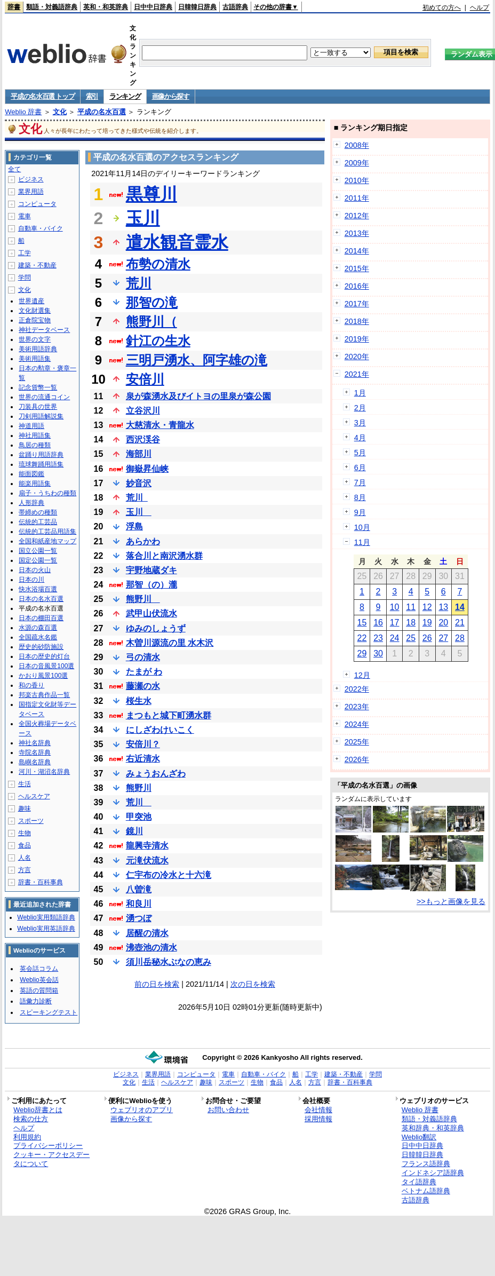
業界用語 (31, 191)
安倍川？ (143, 744)
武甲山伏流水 (151, 613)
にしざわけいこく (160, 729)
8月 (360, 497)
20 (443, 622)
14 (460, 607)
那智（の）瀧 (151, 584)
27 (443, 638)
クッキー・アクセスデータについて (51, 1159)
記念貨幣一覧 (38, 387)
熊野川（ (151, 321)
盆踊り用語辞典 (41, 454)
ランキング (125, 96)
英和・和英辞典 (105, 7)
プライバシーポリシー (48, 1146)
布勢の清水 (158, 264)
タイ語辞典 (419, 1182)
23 (378, 638)
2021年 (357, 374)
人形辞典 (31, 502)
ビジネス (31, 179)
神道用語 (31, 426)
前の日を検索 (156, 984)
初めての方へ (441, 7)
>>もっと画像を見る (451, 901)
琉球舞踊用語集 (41, 464)
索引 (92, 96)
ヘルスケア (34, 796)
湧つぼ (138, 918)
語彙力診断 (36, 1001)
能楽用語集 (35, 483)
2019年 (357, 339)
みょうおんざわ (156, 773)
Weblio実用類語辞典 (46, 917)
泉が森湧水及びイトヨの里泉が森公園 (198, 396)
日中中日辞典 (153, 7)
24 (395, 638)
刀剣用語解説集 (41, 416)
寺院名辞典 (35, 752)
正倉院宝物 (35, 320)
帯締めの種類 (38, 512)
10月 (362, 527)
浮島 (134, 526)
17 (395, 622)
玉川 (143, 218)
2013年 (357, 233)
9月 (360, 512)
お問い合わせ (228, 1110)
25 (411, 638)
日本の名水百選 (41, 599)
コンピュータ (37, 204)
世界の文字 (35, 339)
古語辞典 (235, 7)
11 (411, 607)
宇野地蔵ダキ (151, 570)
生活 (24, 784)
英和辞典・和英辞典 (433, 1128)
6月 (360, 467)
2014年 (357, 251)
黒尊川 (151, 194)
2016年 (357, 286)
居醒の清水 (147, 933)
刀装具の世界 (38, 406)
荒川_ (137, 497)
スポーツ (31, 821)
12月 (362, 675)
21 (460, 622)
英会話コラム (39, 968)
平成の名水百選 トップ (42, 96)
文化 (60, 112)
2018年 (357, 321)
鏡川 (134, 831)
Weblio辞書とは (37, 1110)
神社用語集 (35, 435)
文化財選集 (35, 310)
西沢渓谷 (143, 439)
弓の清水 (143, 657)
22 (362, 638)
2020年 (357, 356)
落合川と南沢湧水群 (164, 555)
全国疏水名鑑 (38, 637)
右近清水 (143, 758)
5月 (360, 452)
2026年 (357, 759)
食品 (24, 845)
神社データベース (44, 330)
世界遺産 (31, 301)
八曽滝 (138, 889)
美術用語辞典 (38, 349)
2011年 (357, 198)
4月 (360, 437)
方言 (24, 870)
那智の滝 (152, 302)
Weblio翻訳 (419, 1137)
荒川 (138, 283)
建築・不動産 (37, 265)
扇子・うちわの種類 (47, 493)
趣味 (24, 808)
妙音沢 (138, 483)
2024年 (357, 724)
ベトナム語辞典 (426, 1191)
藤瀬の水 (143, 686)
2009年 (357, 162)
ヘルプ (479, 7)
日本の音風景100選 (46, 666)
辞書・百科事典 (40, 882)
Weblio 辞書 (23, 112)
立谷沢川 (143, 410)
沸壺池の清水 (151, 947)
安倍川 (145, 379)
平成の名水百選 (101, 112)
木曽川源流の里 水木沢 (169, 642)
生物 (24, 833)
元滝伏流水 (147, 860)
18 (411, 622)
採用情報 (318, 1119)
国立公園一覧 (38, 550)
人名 (24, 857)
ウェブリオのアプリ (141, 1110)
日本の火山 (35, 570)
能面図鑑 (31, 474)
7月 (360, 482)
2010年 (357, 180)
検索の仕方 (30, 1119)
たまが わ (144, 671)
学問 (24, 277)
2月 (360, 407)
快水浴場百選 (38, 589)
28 (460, 638)
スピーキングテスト (48, 1012)
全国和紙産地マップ (47, 541)
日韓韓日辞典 (197, 7)
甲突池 (138, 816)
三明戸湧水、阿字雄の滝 (196, 360)
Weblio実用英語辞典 (46, 928)
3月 (360, 422)
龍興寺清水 (147, 845)
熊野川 (143, 599)
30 (378, 653)
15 (362, 622)
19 (427, 622)
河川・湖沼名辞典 (44, 771)
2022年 (357, 689)
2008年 (357, 145)
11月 (362, 542)
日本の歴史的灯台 (44, 656)
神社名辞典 (35, 743)
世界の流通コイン (44, 397)
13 (443, 607)
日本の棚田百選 (41, 618)
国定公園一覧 (38, 560)
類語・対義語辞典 (51, 7)
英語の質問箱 (39, 990)
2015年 (357, 268)
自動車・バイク (40, 228)
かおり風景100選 (43, 675)
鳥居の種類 (35, 445)
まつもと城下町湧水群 (168, 715)
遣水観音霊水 (177, 242)
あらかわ (143, 541)
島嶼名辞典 (35, 762)
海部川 (138, 453)
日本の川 (31, 579)
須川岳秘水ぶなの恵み (168, 961)
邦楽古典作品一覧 (44, 695)
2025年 (357, 742)
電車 (24, 216)
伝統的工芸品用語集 (47, 531)
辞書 (13, 7)
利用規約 (27, 1137)
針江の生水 (158, 341)
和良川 (138, 903)
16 (378, 622)
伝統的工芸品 (38, 522)
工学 (24, 253)
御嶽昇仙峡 (147, 468)
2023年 (357, 706)
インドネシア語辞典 (433, 1173)
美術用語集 (35, 358)
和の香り (31, 685)
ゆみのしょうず (156, 628)
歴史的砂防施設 (41, 647)
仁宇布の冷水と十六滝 (168, 874)
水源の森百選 (38, 627)
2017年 (357, 303)
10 (395, 607)
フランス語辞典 (426, 1164)
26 (427, 638)
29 (362, 653)
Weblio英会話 (39, 980)
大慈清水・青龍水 (160, 425)
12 (427, 607)
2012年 (357, 215)
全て (14, 169)
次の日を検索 (252, 984)
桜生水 (138, 701)
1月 (360, 393)
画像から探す (170, 96)
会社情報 (318, 1110)
